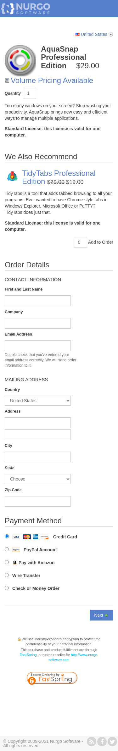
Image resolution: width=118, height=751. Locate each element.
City (8, 445)
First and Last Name (23, 289)
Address (12, 411)
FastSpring (28, 655)
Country (12, 389)
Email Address (18, 334)
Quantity (13, 93)
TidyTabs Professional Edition (59, 177)
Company (14, 312)
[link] (74, 679)
